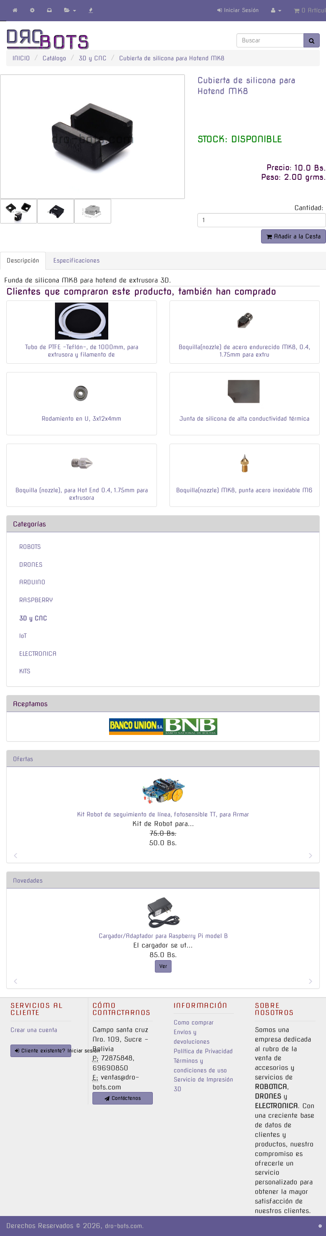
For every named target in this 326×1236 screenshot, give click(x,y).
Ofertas (23, 759)
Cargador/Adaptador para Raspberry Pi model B (163, 936)
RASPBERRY (36, 600)
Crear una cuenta (33, 1030)
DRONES (30, 564)
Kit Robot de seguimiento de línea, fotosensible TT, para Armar (163, 814)
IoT (23, 636)
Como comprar (194, 1022)
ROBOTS (30, 547)
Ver (163, 966)
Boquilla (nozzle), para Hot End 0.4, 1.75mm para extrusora (81, 493)
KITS (24, 671)
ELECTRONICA (38, 654)
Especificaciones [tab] (76, 260)
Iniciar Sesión (238, 10)
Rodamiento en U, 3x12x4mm (81, 418)
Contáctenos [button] (123, 1098)
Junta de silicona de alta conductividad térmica (244, 418)
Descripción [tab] (23, 260)
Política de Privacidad (203, 1051)
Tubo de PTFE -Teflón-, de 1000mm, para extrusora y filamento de (81, 350)
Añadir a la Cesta (293, 236)
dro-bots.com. (124, 1226)
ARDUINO (32, 582)
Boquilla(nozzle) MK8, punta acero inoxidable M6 (244, 490)
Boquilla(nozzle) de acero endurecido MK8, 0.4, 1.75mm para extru (244, 350)
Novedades (27, 880)
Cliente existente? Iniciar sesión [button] (43, 1050)
